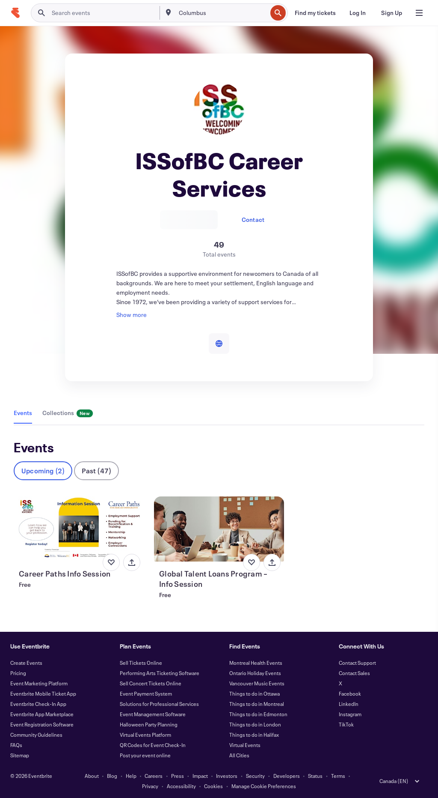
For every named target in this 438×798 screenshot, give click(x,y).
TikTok (346, 724)
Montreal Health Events (255, 662)
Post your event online (145, 755)
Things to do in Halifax (254, 734)
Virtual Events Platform (145, 734)
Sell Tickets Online (141, 662)
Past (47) (96, 470)
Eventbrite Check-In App (38, 703)
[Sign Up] (392, 12)
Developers (286, 775)
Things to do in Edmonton (258, 714)
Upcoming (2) (43, 470)
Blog (112, 775)
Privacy (150, 786)
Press (177, 775)
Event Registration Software (42, 724)
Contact (253, 219)
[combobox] (222, 13)
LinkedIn (348, 703)
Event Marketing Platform (39, 683)
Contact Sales (354, 672)
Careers (154, 775)
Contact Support (357, 662)
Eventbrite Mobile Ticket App (43, 693)
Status (315, 775)
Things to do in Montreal (256, 703)
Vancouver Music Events (256, 683)
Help (131, 775)
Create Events (26, 662)
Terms (338, 775)
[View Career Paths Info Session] (79, 529)
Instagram (350, 714)
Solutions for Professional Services (159, 703)
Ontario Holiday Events (255, 672)
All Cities (239, 755)
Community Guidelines (36, 734)
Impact (200, 775)
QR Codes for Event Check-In (153, 744)
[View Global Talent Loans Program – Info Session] (219, 529)
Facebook (350, 693)
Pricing (18, 672)
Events (23, 413)
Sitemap (19, 755)
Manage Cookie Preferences (263, 786)
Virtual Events (244, 744)
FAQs (16, 744)
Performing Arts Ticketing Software (159, 672)
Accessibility (181, 786)
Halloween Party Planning (149, 724)
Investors (226, 775)
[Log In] (358, 12)
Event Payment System (146, 693)
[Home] (15, 13)
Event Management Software (153, 714)
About (92, 775)
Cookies (213, 786)
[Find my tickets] (315, 12)
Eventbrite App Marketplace (42, 714)
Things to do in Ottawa (254, 693)
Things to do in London (255, 724)
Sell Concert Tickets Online (150, 683)
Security (255, 775)
